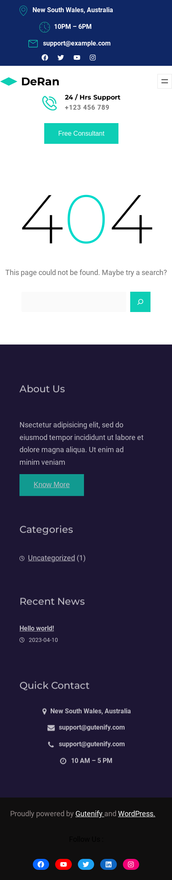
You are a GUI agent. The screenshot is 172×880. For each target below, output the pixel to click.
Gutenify (89, 814)
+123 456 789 (87, 107)
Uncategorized (51, 563)
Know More (52, 491)
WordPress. (136, 814)
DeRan (40, 81)
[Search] (140, 302)
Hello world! (36, 635)
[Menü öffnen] (164, 81)
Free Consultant (81, 133)
